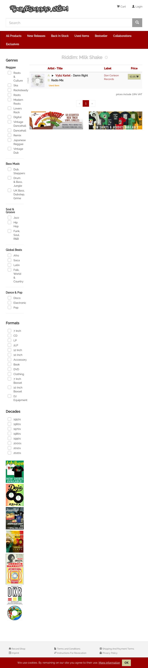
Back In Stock (60, 35)
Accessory (16, 359)
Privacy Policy (110, 653)
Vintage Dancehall (16, 123)
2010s (14, 448)
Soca (14, 260)
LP (12, 340)
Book (14, 364)
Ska (13, 85)
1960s (14, 424)
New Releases (36, 35)
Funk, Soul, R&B (14, 234)
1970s (14, 428)
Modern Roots (15, 101)
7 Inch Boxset (15, 380)
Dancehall (16, 130)
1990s (14, 438)
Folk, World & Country (16, 275)
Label (107, 68)
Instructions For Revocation (71, 653)
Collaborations (122, 35)
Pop (13, 307)
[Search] (69, 22)
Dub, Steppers (16, 171)
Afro (13, 255)
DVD (13, 369)
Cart (121, 6)
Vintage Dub (15, 150)
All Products (13, 35)
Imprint (15, 653)
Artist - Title (55, 68)
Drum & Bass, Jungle (15, 181)
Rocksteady (16, 90)
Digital (15, 117)
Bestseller (101, 35)
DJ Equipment (16, 398)
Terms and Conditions (68, 648)
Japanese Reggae (16, 142)
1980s (14, 433)
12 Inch (15, 350)
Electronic (16, 302)
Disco (14, 297)
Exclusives (12, 44)
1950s (14, 419)
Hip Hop (13, 224)
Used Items (81, 35)
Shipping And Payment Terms (118, 648)
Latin (14, 265)
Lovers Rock (15, 110)
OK (126, 662)
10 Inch (15, 354)
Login (137, 6)
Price (134, 68)
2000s (14, 443)
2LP (13, 345)
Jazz (13, 217)
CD (12, 335)
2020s (14, 452)
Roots (14, 94)
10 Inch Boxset (15, 389)
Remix (14, 135)
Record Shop (18, 648)
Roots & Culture (15, 76)
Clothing (16, 374)
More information (109, 662)
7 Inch (14, 330)
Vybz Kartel (63, 75)
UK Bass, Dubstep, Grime (16, 194)
